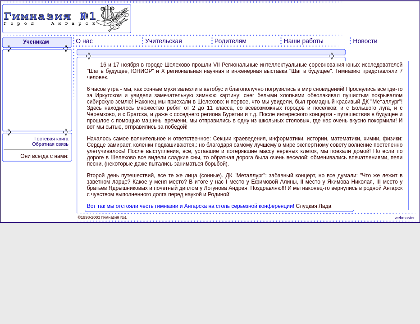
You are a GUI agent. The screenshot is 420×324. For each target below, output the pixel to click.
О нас (84, 41)
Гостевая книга (51, 138)
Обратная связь (50, 144)
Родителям (231, 41)
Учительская (163, 41)
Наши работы (304, 41)
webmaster (405, 218)
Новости (365, 41)
